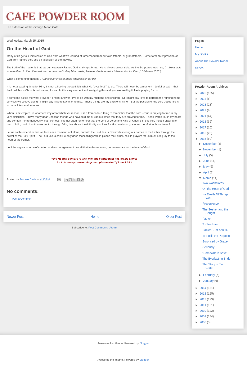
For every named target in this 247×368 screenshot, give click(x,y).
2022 (203, 110)
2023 (203, 104)
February (209, 275)
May (206, 166)
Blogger (144, 343)
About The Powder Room (211, 61)
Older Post (174, 216)
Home (95, 216)
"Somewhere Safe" (214, 253)
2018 (203, 121)
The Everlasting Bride (216, 258)
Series (199, 68)
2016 (203, 133)
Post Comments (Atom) (102, 227)
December (210, 143)
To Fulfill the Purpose (216, 235)
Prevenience (210, 203)
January (208, 280)
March (207, 178)
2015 (203, 138)
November (210, 149)
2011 (203, 305)
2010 (203, 310)
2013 (203, 293)
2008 (203, 322)
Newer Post (15, 216)
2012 (203, 299)
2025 (203, 93)
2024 (203, 98)
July (206, 155)
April (206, 172)
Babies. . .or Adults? (215, 230)
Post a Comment (22, 198)
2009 (203, 316)
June (206, 161)
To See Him (209, 224)
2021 (203, 116)
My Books (201, 54)
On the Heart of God (215, 188)
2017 (203, 127)
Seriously (208, 247)
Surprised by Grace (215, 241)
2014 (203, 288)
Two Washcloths (213, 183)
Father (206, 218)
